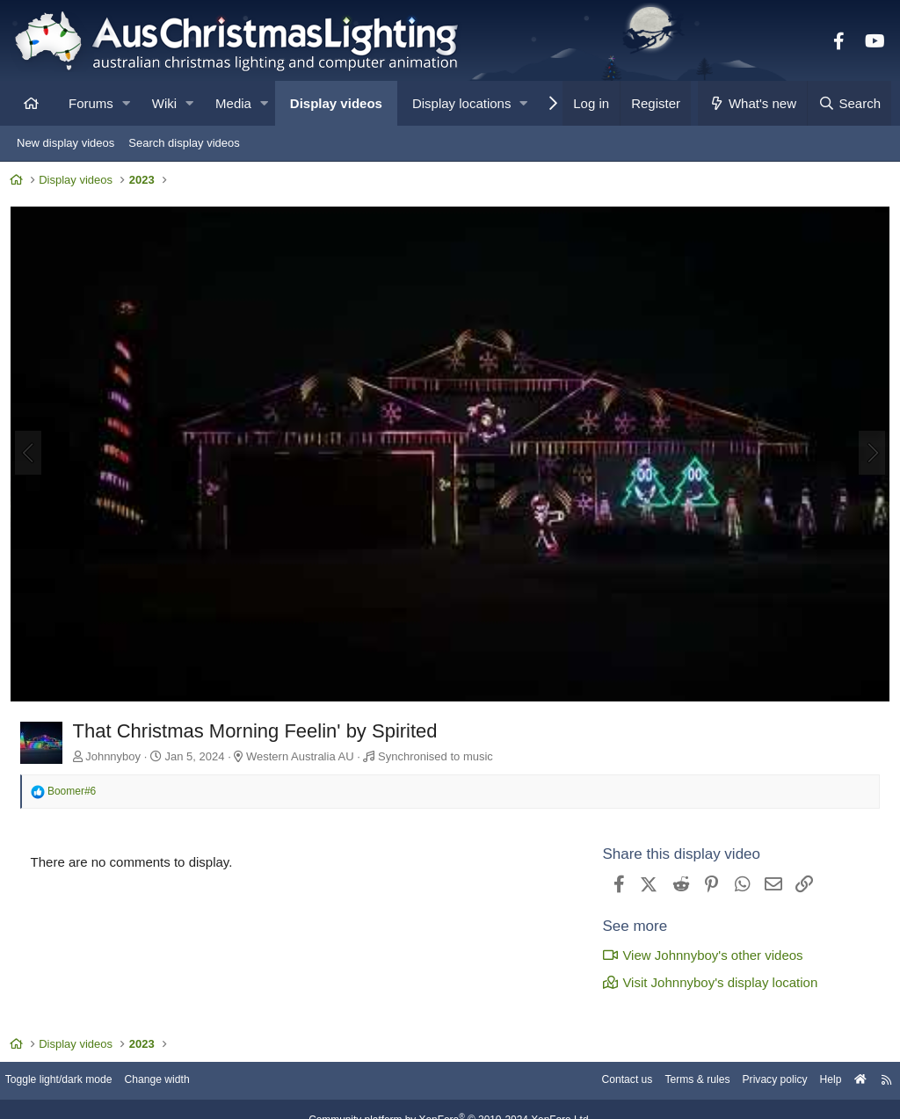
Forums (91, 103)
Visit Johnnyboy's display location (706, 981)
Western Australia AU (304, 756)
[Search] (849, 103)
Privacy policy (757, 1083)
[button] (126, 103)
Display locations (462, 103)
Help (817, 1083)
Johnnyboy (117, 756)
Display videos (336, 103)
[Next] (868, 454)
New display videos (65, 142)
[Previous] (31, 454)
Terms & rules (674, 1083)
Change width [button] (179, 1083)
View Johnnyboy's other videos (699, 954)
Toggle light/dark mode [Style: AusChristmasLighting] (74, 1083)
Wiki (164, 103)
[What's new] (753, 103)
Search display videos (183, 142)
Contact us (599, 1083)
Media (233, 103)
